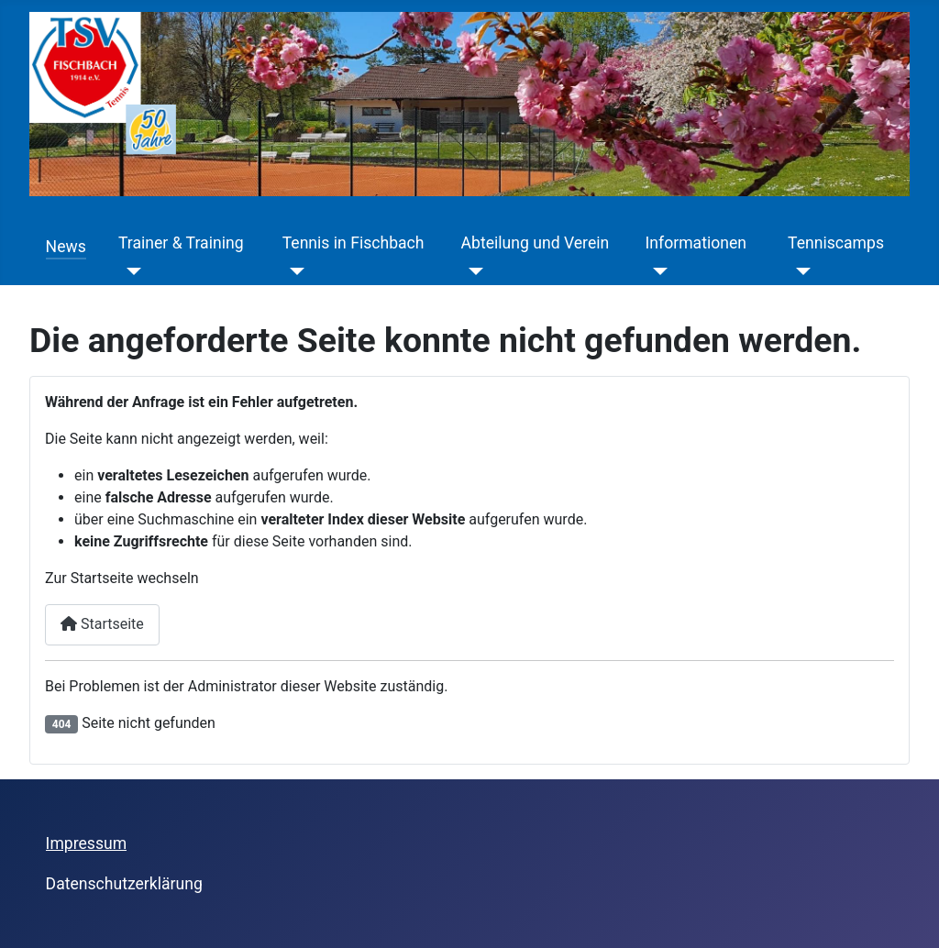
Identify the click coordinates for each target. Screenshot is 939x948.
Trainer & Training (181, 243)
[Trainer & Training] (129, 271)
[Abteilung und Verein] (472, 271)
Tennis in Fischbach (353, 243)
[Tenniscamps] (799, 271)
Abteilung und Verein (535, 243)
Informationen (696, 243)
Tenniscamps (836, 243)
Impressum (86, 843)
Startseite (102, 624)
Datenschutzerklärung (124, 884)
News (66, 246)
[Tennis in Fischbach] (293, 271)
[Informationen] (657, 271)
